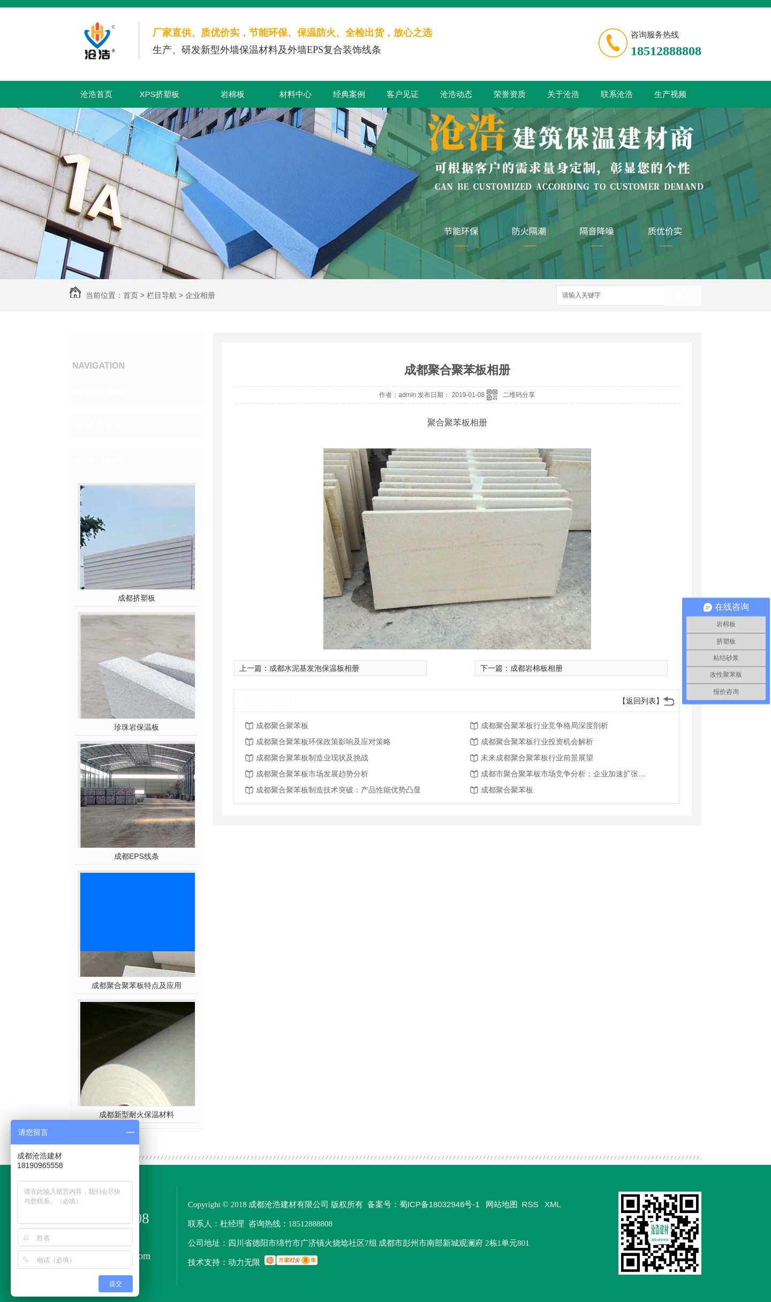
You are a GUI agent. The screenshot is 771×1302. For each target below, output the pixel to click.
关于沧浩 (563, 94)
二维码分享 (519, 395)
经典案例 (349, 94)
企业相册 (200, 295)
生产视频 (670, 94)
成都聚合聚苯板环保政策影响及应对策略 (323, 741)
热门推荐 (105, 460)
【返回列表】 (640, 701)
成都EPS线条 (136, 856)
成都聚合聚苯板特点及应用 (137, 985)
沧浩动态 (456, 94)
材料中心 (295, 94)
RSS (531, 1204)
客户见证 (403, 94)
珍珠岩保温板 (136, 727)
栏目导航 (162, 295)
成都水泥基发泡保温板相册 (314, 668)
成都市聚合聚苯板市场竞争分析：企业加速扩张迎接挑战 (566, 773)
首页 (130, 295)
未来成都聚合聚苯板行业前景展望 (537, 757)
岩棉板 (233, 94)
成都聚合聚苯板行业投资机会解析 (537, 741)
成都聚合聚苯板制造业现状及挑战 (312, 757)
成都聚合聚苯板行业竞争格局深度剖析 (544, 725)
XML (553, 1204)
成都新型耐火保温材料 (136, 1114)
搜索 (682, 296)
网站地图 (502, 1204)
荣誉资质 (510, 94)
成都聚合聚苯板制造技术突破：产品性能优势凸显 (338, 789)
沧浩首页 (96, 94)
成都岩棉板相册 (536, 668)
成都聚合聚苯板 (282, 725)
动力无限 (244, 1262)
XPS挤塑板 (159, 94)
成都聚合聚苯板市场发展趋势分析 (312, 773)
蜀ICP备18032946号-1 (439, 1204)
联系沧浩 (617, 94)
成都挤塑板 (136, 598)
